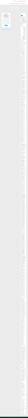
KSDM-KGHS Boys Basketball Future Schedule (23, 319)
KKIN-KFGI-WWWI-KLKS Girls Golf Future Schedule (23, 283)
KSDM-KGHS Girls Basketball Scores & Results (23, 328)
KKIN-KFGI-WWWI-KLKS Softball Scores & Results (23, 272)
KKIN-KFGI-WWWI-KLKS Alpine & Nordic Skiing (23, 254)
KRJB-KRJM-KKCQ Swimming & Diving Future (23, 77)
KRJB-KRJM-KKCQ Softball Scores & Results (23, 126)
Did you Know (22, 40)
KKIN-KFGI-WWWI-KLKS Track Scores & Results (23, 292)
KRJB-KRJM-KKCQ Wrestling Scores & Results (23, 112)
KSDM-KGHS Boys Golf (23, 367)
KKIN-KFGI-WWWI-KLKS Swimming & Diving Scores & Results (23, 196)
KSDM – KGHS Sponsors (23, 41)
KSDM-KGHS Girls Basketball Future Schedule (23, 326)
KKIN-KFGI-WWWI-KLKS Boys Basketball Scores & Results (23, 209)
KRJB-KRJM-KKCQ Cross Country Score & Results (23, 73)
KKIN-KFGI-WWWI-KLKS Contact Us (23, 53)
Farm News (23, 35)
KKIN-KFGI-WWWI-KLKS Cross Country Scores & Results (23, 203)
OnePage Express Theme (20, 416)
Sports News (22, 44)
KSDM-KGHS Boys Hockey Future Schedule (23, 333)
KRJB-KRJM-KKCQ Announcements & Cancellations (23, 225)
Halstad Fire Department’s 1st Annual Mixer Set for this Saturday (6, 16)
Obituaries (22, 397)
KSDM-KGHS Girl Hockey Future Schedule (22, 339)
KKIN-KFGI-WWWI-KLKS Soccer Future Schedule (23, 186)
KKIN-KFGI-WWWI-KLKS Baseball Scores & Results (23, 265)
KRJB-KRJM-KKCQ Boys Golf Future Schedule (23, 130)
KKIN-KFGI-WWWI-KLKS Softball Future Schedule (23, 270)
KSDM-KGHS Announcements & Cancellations (23, 300)
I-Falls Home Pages (23, 3)
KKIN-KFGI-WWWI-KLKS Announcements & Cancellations (23, 159)
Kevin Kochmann (5, 27)
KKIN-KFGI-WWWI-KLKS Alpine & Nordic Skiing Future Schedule (23, 256)
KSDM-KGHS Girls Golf (23, 372)
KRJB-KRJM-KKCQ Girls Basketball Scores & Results (23, 93)
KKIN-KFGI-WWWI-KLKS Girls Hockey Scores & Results (23, 238)
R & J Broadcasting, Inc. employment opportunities (23, 408)
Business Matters (23, 392)
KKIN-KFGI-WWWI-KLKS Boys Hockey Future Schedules (23, 220)
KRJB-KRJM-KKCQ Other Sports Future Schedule (23, 149)
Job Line (22, 389)
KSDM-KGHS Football (23, 302)
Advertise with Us (23, 406)
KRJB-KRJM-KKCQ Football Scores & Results (23, 61)
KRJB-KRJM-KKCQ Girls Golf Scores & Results (23, 139)
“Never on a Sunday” (23, 42)
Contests (22, 396)
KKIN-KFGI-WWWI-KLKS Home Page (14, 3)
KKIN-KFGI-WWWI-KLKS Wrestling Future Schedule (23, 242)
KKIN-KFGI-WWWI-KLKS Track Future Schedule (23, 290)
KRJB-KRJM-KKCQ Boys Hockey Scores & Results (23, 95)
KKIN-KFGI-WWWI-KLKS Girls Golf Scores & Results (23, 286)
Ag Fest (22, 380)
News (21, 24)
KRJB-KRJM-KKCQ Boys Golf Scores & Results (23, 133)
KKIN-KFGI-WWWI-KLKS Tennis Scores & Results (23, 182)
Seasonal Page (22, 383)
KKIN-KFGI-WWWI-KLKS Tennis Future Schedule (23, 179)
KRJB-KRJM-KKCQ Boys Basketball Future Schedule (23, 84)
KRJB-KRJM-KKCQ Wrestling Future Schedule (23, 110)
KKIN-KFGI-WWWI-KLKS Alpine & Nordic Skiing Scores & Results (23, 259)
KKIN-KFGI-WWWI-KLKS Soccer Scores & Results (23, 188)
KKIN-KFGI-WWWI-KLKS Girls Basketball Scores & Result (23, 216)
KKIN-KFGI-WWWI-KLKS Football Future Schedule (23, 166)
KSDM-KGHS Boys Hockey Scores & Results (23, 335)
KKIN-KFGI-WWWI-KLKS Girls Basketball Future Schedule (23, 214)
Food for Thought (23, 398)
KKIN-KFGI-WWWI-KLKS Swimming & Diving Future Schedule (23, 193)
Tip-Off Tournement (23, 388)
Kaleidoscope (22, 412)
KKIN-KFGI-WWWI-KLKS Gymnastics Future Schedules (23, 249)
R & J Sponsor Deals (23, 43)
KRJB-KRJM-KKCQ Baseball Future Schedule (23, 117)
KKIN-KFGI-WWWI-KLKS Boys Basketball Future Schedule (23, 207)
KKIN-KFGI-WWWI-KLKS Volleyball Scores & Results (23, 171)
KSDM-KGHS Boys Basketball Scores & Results (23, 322)
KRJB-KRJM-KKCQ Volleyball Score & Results (23, 67)
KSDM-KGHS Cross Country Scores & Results (23, 366)
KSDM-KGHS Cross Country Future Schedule (23, 361)
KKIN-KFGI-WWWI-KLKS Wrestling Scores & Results (23, 244)
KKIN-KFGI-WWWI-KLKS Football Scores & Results (23, 168)
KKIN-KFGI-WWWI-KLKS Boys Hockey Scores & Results (23, 223)
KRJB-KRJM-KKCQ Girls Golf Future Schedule (23, 137)
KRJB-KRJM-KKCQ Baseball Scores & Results (23, 119)
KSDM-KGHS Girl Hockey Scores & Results (22, 342)
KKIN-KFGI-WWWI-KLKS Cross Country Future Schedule (23, 200)
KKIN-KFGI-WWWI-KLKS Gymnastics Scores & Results (23, 251)
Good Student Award (23, 393)
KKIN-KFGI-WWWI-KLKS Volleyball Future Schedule (23, 173)
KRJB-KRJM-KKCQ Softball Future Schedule (23, 123)
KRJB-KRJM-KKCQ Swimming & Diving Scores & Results (23, 80)
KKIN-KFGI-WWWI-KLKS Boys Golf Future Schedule (23, 276)
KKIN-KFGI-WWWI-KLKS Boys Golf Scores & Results (23, 279)
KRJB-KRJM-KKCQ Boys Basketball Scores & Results (23, 87)
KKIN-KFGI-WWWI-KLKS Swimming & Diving (23, 191)
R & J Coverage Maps (23, 405)
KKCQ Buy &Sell (22, 404)
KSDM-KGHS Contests (23, 301)
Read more (6, 25)
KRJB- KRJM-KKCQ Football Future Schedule (23, 58)
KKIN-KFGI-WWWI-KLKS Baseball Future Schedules (23, 263)
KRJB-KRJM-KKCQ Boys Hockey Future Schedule (23, 98)
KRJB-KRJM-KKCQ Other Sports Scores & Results (23, 152)
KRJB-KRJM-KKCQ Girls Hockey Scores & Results (23, 106)
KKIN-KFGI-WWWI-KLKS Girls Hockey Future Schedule (23, 235)
